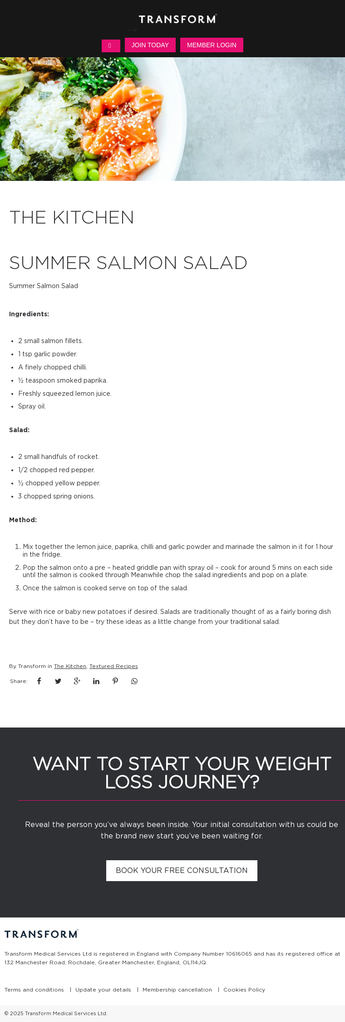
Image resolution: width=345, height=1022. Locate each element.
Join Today (150, 45)
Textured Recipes (113, 666)
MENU (111, 46)
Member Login (212, 45)
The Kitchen (70, 666)
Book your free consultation (182, 870)
